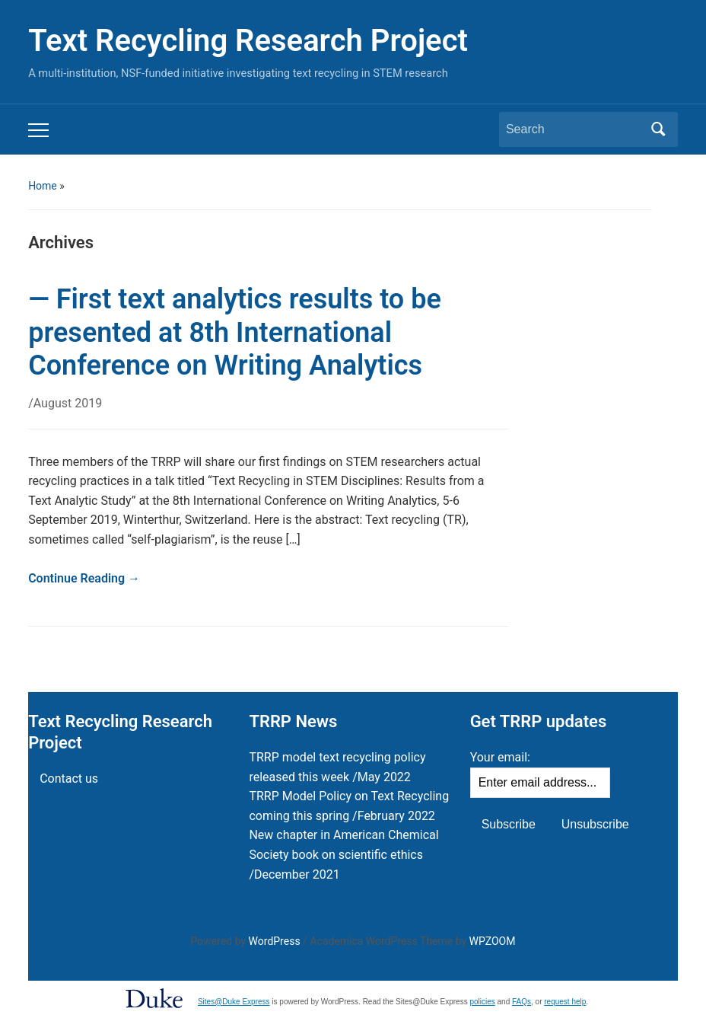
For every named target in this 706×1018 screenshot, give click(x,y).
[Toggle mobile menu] (38, 130)
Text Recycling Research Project (248, 41)
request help (565, 1001)
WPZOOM (492, 941)
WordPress (275, 941)
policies (482, 1001)
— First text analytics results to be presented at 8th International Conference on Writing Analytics (234, 332)
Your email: (500, 757)
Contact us (69, 778)
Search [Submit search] (658, 129)
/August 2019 (65, 403)
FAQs (521, 1001)
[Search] (574, 129)
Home (42, 186)
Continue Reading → (84, 578)
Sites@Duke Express (234, 1001)
